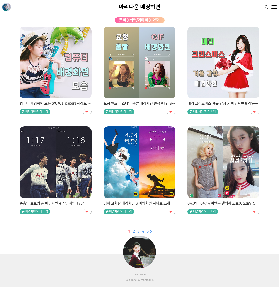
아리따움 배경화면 (139, 7)
